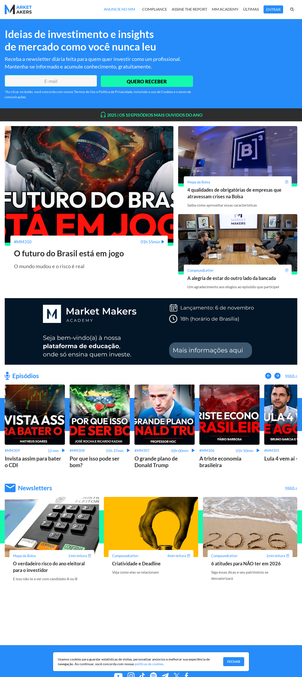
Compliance (154, 9)
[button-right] (277, 375)
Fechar (233, 662)
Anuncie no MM (119, 9)
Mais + (291, 375)
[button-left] (268, 375)
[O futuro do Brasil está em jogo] (89, 241)
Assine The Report (189, 9)
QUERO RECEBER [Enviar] (146, 81)
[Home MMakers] (18, 9)
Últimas (251, 9)
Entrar (273, 9)
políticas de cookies (149, 664)
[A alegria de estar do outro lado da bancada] (238, 270)
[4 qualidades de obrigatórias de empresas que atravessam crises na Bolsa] (238, 182)
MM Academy (225, 9)
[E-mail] (50, 81)
